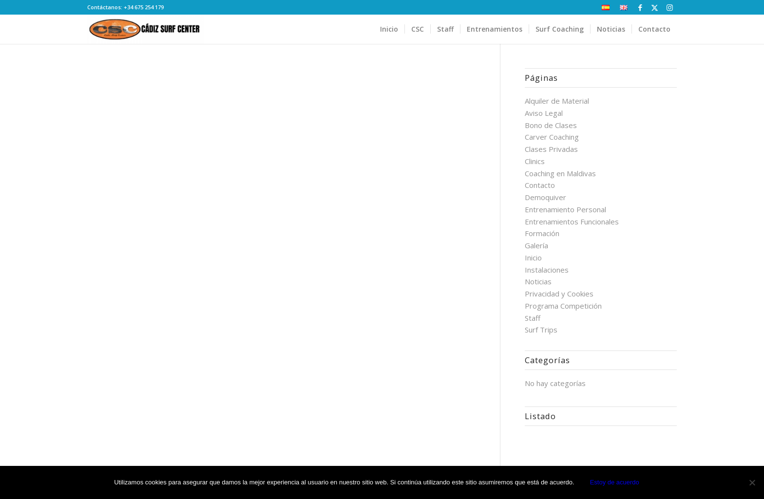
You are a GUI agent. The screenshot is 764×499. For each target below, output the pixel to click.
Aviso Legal (544, 113)
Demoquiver (545, 197)
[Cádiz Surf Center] (145, 29)
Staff (532, 318)
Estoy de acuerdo (614, 482)
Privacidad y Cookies (559, 293)
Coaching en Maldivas (560, 173)
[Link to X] (655, 7)
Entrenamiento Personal (565, 209)
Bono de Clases (551, 125)
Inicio (533, 257)
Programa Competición (563, 306)
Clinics (535, 161)
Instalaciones (547, 270)
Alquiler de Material (557, 101)
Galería (536, 245)
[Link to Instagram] (669, 7)
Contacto (540, 185)
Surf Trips (541, 329)
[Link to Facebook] (640, 7)
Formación (542, 233)
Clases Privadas (551, 149)
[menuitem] (606, 8)
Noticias (538, 281)
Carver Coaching (552, 137)
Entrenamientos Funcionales (572, 221)
